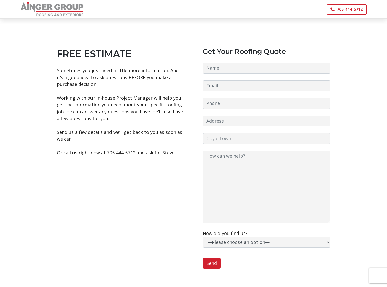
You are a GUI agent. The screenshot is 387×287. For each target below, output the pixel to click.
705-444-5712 (346, 9)
